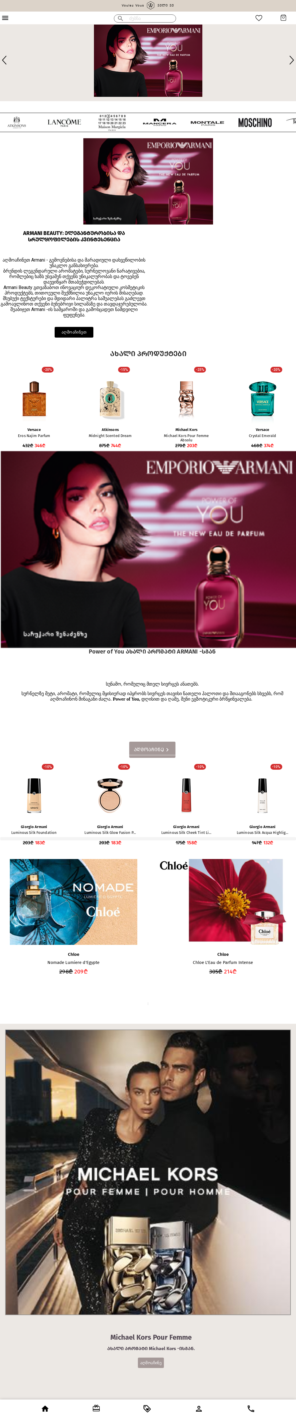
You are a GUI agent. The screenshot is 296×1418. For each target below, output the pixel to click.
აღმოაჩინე (151, 1363)
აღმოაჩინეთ (74, 332)
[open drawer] (45, 1408)
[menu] (120, 18)
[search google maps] (152, 18)
